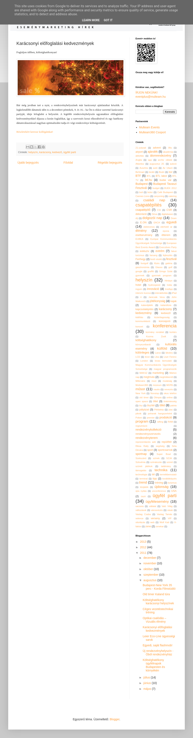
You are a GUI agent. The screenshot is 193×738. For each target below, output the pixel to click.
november (150, 563)
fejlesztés (167, 255)
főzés (157, 263)
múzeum (157, 385)
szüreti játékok (144, 466)
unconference (159, 491)
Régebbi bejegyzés (110, 162)
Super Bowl (164, 454)
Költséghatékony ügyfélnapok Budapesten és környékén (154, 665)
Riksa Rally (142, 446)
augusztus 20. (157, 164)
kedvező (57, 152)
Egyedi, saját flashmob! (157, 645)
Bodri (161, 172)
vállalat (152, 506)
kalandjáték (147, 305)
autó (155, 168)
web (152, 522)
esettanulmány (144, 235)
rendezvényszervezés (148, 433)
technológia (141, 474)
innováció (153, 289)
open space (142, 401)
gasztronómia (142, 267)
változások (141, 510)
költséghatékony (146, 340)
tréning (159, 482)
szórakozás (156, 462)
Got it (108, 20)
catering (172, 196)
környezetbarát (143, 344)
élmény (141, 231)
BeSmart (140, 172)
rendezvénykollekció (148, 429)
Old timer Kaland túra (156, 594)
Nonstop (154, 393)
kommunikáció (143, 321)
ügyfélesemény (157, 502)
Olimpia (158, 397)
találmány (166, 466)
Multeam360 (142, 385)
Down (174, 218)
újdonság (161, 487)
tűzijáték (144, 487)
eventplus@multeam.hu (151, 96)
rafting (160, 422)
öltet (155, 401)
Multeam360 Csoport (152, 132)
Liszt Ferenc (170, 357)
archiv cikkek (165, 160)
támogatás (141, 470)
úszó (143, 496)
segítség (160, 446)
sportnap (141, 454)
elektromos (149, 227)
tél (153, 474)
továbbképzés (169, 478)
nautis (157, 389)
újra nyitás (141, 491)
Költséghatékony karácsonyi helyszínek (158, 601)
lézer (147, 357)
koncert (139, 326)
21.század (141, 147)
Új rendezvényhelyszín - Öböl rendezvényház (158, 652)
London (144, 361)
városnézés (157, 510)
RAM (170, 422)
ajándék (153, 151)
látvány (169, 352)
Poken (139, 417)
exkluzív (144, 251)
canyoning (159, 196)
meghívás (149, 377)
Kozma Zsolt (156, 336)
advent (157, 147)
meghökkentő (166, 377)
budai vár (165, 180)
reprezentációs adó (146, 442)
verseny (155, 518)
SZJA (169, 458)
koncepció (164, 321)
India (169, 285)
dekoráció (141, 214)
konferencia (165, 325)
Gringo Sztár (166, 271)
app (150, 160)
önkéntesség (170, 401)
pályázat (144, 409)
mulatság (167, 381)
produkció (166, 417)
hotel (138, 284)
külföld (162, 348)
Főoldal (68, 162)
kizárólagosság (162, 317)
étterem (166, 235)
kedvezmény (144, 313)
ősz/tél (150, 405)
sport (150, 450)
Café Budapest (165, 192)
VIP (169, 518)
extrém (160, 251)
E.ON (143, 222)
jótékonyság (157, 301)
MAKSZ (143, 373)
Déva (154, 214)
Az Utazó (167, 168)
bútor (150, 192)
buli (141, 192)
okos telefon (170, 393)
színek (156, 458)
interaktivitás (161, 293)
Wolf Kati (164, 522)
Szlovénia (141, 462)
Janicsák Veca (156, 297)
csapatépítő (143, 209)
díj (137, 218)
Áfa (170, 147)
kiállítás (139, 317)
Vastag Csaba (143, 514)
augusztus (150, 580)
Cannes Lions (143, 196)
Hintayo (168, 280)
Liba (157, 357)
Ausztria (144, 168)
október (148, 569)
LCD (138, 357)
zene (148, 526)
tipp (155, 478)
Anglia (139, 160)
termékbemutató (168, 474)
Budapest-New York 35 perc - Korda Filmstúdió (159, 586)
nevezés (168, 389)
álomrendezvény (160, 155)
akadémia (168, 152)
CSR (169, 210)
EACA (157, 222)
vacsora (140, 506)
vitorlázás (140, 522)
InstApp (169, 289)
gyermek (140, 275)
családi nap (154, 200)
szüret (170, 462)
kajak (174, 301)
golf (170, 267)
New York (141, 393)
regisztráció (141, 426)
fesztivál (171, 259)
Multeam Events (149, 127)
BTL (149, 176)
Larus (158, 352)
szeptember (151, 574)
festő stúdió (156, 259)
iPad (174, 293)
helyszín (33, 152)
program (142, 421)
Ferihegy (141, 259)
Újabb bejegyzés (28, 162)
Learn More (91, 20)
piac (171, 409)
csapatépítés (149, 204)
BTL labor (161, 176)
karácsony (45, 152)
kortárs (173, 332)
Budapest (142, 183)
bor (170, 172)
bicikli (151, 172)
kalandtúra (166, 305)
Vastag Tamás (164, 514)
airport (139, 151)
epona (166, 231)
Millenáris (140, 381)
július (147, 677)
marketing (158, 372)
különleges (142, 352)
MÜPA (169, 385)
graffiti (151, 271)
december (150, 557)
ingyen (139, 289)
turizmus (172, 482)
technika (161, 470)
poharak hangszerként (160, 413)
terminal (143, 478)
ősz (141, 405)
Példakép (159, 409)
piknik (138, 413)
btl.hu (148, 180)
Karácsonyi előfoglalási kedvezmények (157, 629)
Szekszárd (141, 458)
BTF (138, 175)
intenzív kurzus (143, 293)
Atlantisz (140, 164)
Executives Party (168, 247)
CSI (159, 210)
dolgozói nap (152, 218)
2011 (143, 552)
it (141, 297)
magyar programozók (165, 369)
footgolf (144, 263)
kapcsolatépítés (145, 309)
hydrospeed (154, 285)
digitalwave (167, 214)
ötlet (162, 405)
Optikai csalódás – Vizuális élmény (154, 619)
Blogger (114, 719)
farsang (153, 255)
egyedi (172, 222)
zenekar (160, 526)
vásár (170, 510)
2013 (143, 541)
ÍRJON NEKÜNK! (147, 92)
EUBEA (139, 239)
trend (143, 482)
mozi (154, 381)
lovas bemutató (163, 361)
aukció (173, 164)
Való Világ (167, 506)
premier (151, 417)
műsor (140, 389)
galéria (168, 263)
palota (173, 405)
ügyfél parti (69, 152)
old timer (144, 397)
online (170, 397)
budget (156, 188)
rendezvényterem (147, 437)
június (147, 683)
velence (140, 518)
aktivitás (140, 156)
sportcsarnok (165, 450)
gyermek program (161, 275)
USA (174, 491)
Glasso (158, 267)
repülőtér (167, 441)
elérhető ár (166, 227)
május (147, 688)
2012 (143, 547)
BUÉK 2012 (170, 188)
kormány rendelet (155, 332)
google (139, 271)
